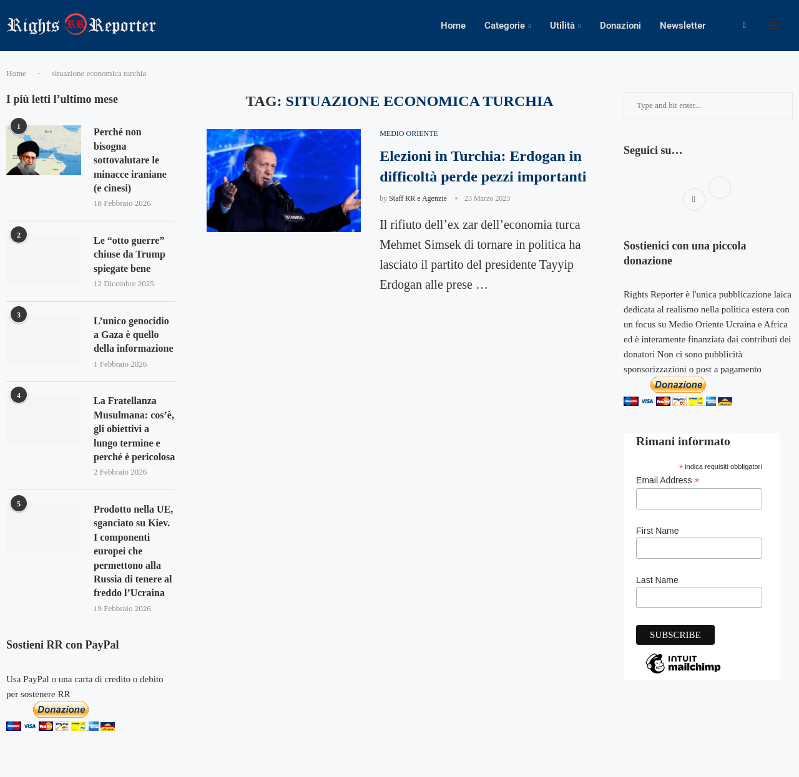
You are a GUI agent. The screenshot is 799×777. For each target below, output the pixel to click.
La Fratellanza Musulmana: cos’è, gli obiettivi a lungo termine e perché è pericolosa (134, 428)
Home (453, 25)
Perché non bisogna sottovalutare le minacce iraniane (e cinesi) (130, 160)
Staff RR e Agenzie (418, 198)
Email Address (668, 480)
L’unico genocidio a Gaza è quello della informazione (134, 335)
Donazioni (620, 25)
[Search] (793, 26)
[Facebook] (744, 26)
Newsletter (682, 25)
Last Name (657, 580)
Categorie (504, 25)
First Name (657, 531)
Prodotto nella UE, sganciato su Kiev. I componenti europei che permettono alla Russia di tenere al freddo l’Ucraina (133, 551)
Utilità (562, 25)
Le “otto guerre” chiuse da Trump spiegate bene (129, 254)
